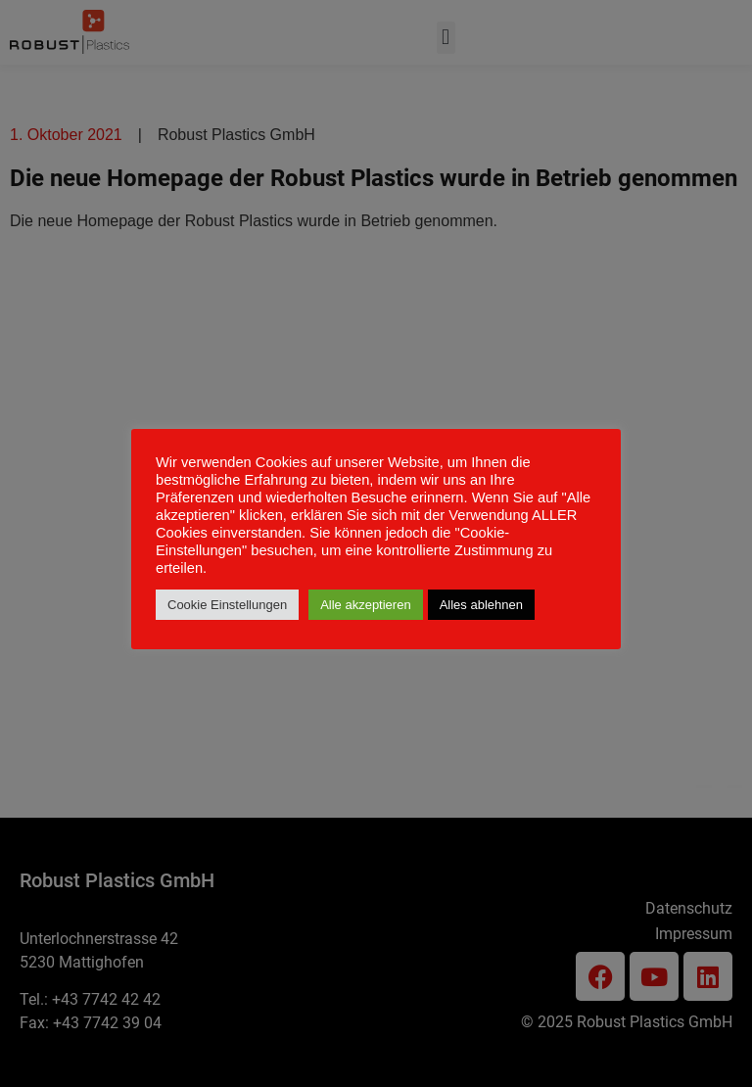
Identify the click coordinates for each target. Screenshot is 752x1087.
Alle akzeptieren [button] (365, 604)
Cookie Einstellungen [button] (227, 604)
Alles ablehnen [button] (481, 604)
